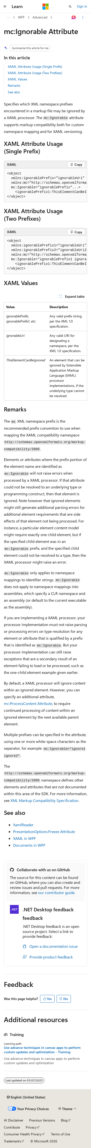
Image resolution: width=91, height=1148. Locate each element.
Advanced (40, 17)
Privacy (31, 1127)
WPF (21, 17)
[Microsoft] (45, 6)
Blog (64, 1120)
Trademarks (12, 1141)
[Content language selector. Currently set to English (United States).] (26, 1097)
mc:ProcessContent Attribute (28, 703)
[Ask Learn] (74, 17)
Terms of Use (60, 1134)
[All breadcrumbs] (8, 17)
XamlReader (23, 824)
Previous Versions (42, 1120)
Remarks (14, 85)
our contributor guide (56, 892)
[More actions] (83, 17)
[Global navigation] (5, 6)
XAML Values (17, 79)
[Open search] (70, 6)
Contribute (12, 1127)
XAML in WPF (24, 838)
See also (14, 92)
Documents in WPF (29, 845)
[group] (45, 185)
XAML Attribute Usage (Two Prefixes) (35, 72)
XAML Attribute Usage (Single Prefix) (35, 66)
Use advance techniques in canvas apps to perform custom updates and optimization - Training (42, 1049)
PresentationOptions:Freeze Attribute (44, 831)
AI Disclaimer (13, 1120)
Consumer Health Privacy (22, 1134)
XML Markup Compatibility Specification (44, 800)
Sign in (82, 6)
